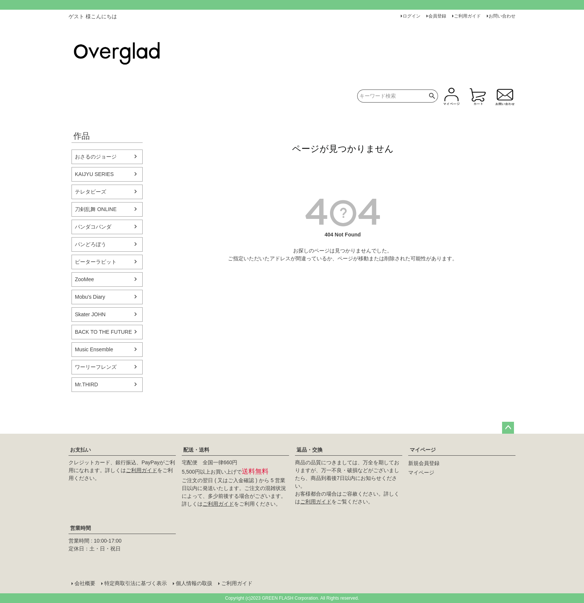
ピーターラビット (96, 262)
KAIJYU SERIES (94, 174)
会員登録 (437, 16)
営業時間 (80, 528)
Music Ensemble (94, 349)
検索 (432, 96)
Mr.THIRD (86, 384)
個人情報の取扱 (194, 583)
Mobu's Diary (90, 297)
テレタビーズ (90, 192)
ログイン (411, 16)
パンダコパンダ (93, 227)
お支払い (80, 450)
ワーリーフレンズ (96, 367)
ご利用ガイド (467, 16)
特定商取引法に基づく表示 (135, 583)
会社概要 (84, 583)
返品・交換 (309, 450)
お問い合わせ (502, 16)
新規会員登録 (423, 463)
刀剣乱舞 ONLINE (96, 209)
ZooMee (84, 279)
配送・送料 (196, 450)
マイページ (423, 450)
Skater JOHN (90, 314)
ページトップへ (508, 428)
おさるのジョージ (96, 157)
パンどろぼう (90, 244)
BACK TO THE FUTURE (103, 332)
